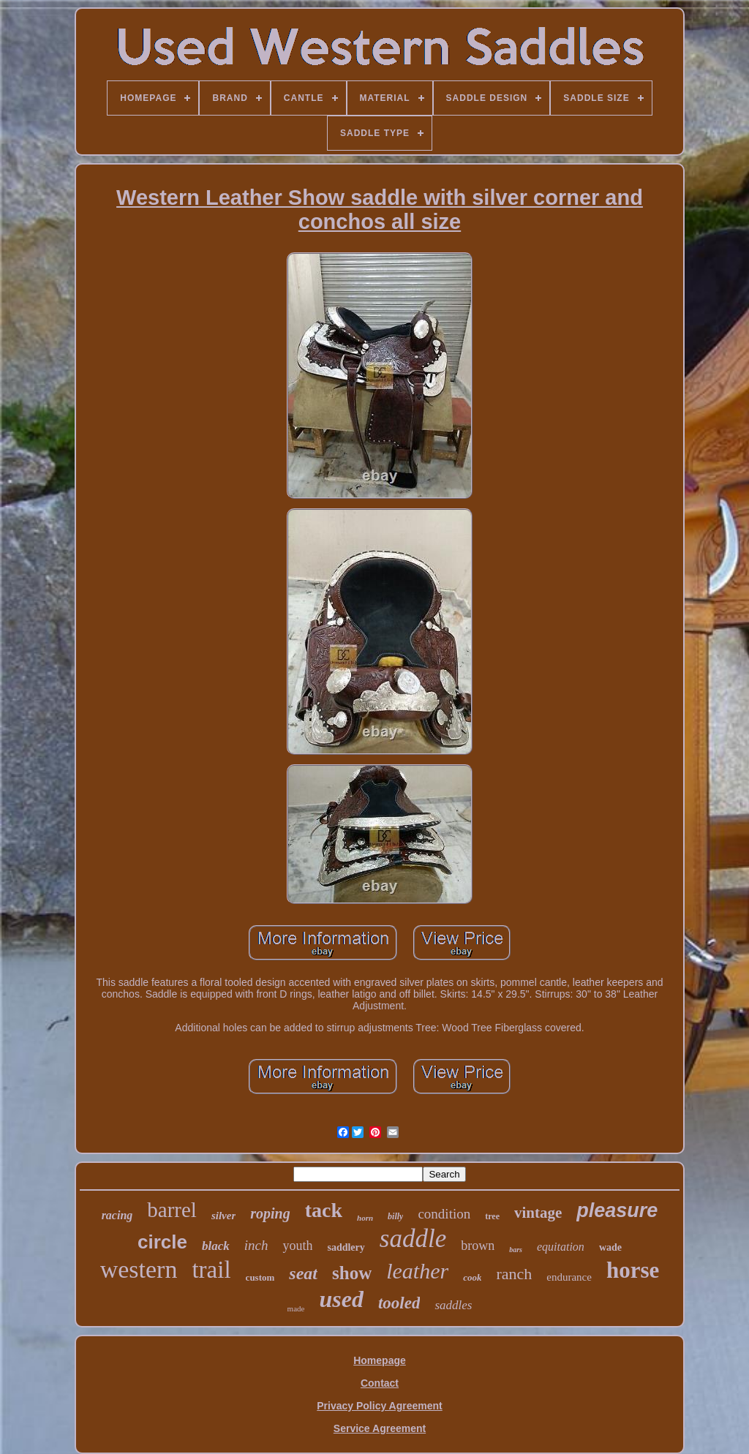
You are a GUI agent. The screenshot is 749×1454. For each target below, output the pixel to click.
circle (162, 1242)
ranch (514, 1274)
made (296, 1308)
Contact (380, 1383)
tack (323, 1210)
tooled (399, 1303)
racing (117, 1215)
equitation (560, 1246)
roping (270, 1213)
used (341, 1299)
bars (515, 1250)
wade (610, 1247)
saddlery (345, 1247)
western (139, 1269)
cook (472, 1277)
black (216, 1246)
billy (395, 1216)
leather (417, 1271)
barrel (172, 1209)
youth (297, 1245)
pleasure (617, 1210)
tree (492, 1216)
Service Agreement (380, 1428)
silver (223, 1215)
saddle (413, 1238)
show (352, 1273)
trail (211, 1270)
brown (477, 1245)
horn (365, 1217)
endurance (569, 1277)
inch (256, 1245)
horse (632, 1270)
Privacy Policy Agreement (379, 1406)
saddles (453, 1305)
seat (303, 1273)
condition (444, 1213)
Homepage (379, 1360)
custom (260, 1277)
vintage (538, 1212)
